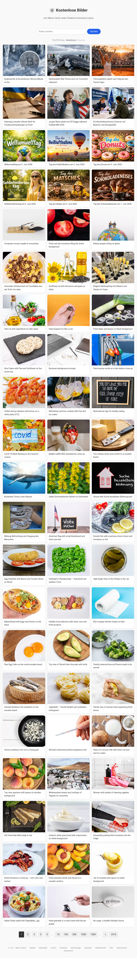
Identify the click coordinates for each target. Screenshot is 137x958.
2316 (113, 934)
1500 (93, 934)
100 (66, 934)
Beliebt (32, 948)
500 (74, 934)
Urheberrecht (100, 948)
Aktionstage (76, 948)
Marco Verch (21, 948)
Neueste (81, 40)
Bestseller (43, 948)
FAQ (111, 948)
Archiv (53, 948)
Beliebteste (71, 40)
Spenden (88, 948)
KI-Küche (63, 948)
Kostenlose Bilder (68, 10)
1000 (83, 934)
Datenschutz (122, 948)
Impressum (68, 951)
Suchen (94, 31)
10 (58, 934)
